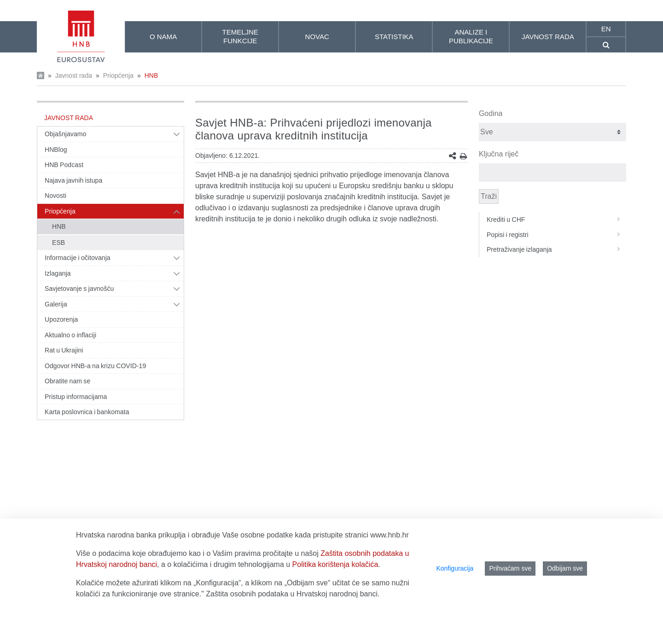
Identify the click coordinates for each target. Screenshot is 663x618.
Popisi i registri (556, 234)
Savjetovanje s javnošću (79, 288)
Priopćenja (118, 75)
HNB (151, 75)
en (606, 29)
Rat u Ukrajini (64, 350)
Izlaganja (58, 273)
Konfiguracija (454, 568)
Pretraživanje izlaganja (556, 249)
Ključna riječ (498, 154)
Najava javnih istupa (73, 180)
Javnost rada (73, 75)
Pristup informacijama (76, 396)
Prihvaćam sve (510, 568)
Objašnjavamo (65, 134)
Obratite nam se (67, 381)
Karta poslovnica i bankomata (87, 412)
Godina (491, 113)
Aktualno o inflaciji (70, 335)
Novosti (55, 195)
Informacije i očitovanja (77, 257)
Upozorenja (61, 319)
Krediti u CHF (556, 219)
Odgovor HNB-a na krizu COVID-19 (95, 366)
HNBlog (56, 149)
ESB (58, 242)
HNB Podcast (64, 164)
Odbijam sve (565, 568)
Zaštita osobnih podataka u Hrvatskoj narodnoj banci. (292, 594)
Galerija (56, 304)
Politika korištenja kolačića (335, 564)
